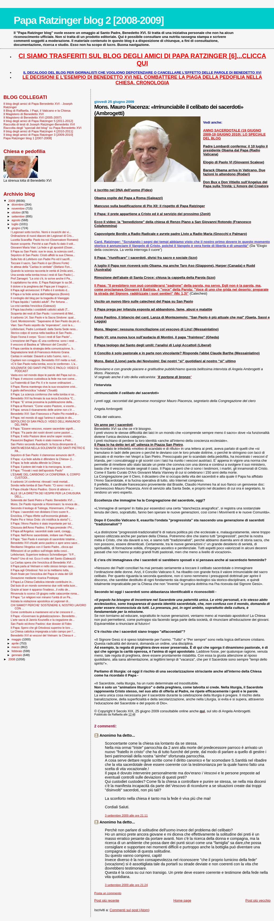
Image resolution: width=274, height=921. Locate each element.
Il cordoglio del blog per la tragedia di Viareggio (40, 298)
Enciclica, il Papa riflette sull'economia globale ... (41, 515)
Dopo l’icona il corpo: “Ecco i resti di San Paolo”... (41, 336)
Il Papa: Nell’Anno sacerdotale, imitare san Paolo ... (43, 535)
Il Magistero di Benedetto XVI (23, 114)
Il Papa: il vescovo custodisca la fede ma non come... (44, 378)
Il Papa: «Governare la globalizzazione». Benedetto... (44, 616)
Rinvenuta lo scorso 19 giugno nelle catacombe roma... (45, 593)
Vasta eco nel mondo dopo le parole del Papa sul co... (44, 375)
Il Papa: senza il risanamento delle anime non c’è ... (43, 409)
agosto (17, 220)
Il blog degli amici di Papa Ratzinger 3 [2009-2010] (38, 134)
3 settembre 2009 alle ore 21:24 (126, 885)
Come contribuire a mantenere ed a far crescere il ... (43, 612)
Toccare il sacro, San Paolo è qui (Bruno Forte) (40, 263)
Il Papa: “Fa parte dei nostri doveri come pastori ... (42, 432)
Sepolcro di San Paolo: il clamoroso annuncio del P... (43, 455)
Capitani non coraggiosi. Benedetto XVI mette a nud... (44, 360)
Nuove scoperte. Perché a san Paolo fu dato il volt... (43, 243)
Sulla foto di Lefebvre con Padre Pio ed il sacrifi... (41, 259)
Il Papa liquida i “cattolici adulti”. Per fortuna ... (39, 301)
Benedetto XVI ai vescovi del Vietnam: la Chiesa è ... (43, 635)
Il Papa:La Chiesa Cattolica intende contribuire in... (42, 581)
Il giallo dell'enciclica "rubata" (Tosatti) (34, 390)
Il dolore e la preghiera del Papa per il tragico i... (40, 286)
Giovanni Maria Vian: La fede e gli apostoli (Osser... (43, 247)
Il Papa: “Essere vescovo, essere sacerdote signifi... (43, 428)
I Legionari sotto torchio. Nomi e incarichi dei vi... (41, 232)
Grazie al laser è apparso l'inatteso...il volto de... (40, 589)
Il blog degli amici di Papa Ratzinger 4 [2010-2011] (38, 131)
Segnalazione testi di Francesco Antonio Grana (40, 352)
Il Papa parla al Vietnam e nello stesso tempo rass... (43, 566)
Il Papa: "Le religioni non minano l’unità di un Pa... (41, 597)
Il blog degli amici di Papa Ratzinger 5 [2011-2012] (38, 121)
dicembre (18, 204)
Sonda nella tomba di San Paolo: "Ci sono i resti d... (43, 485)
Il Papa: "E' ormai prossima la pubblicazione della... (42, 402)
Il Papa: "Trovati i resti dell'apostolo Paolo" (37, 470)
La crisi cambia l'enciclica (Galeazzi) (33, 305)
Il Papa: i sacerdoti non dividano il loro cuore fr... (40, 511)
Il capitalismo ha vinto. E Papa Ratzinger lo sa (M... (42, 282)
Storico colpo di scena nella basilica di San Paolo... (42, 332)
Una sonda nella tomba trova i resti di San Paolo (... (43, 274)
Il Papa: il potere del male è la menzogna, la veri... (42, 466)
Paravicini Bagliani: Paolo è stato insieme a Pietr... (42, 440)
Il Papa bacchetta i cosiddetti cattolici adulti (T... (40, 309)
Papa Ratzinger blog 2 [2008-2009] (89, 20)
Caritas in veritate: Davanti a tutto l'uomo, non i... (41, 356)
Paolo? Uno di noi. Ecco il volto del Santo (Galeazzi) (43, 558)
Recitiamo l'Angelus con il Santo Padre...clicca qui (42, 546)
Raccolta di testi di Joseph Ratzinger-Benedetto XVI (39, 124)
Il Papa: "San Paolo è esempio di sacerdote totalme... (44, 539)
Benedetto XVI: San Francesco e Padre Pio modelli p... (45, 413)
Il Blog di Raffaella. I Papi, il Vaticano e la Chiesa (36, 110)
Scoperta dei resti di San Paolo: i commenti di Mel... (43, 313)
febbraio (17, 651)
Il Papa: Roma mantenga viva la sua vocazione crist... (44, 386)
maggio (17, 639)
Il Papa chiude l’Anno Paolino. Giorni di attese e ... (42, 489)
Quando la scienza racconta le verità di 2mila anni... (43, 270)
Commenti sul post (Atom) (129, 910)
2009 (12, 200)
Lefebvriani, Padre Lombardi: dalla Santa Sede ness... (44, 329)
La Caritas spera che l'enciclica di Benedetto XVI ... (42, 562)
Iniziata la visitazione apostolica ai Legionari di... (40, 601)
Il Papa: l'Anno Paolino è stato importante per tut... (42, 523)
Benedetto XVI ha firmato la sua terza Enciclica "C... (43, 398)
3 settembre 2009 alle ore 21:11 (126, 815)
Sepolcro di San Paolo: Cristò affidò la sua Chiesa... (43, 255)
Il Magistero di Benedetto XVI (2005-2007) (32, 117)
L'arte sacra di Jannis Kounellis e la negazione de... (43, 619)
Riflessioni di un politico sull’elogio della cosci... (40, 550)
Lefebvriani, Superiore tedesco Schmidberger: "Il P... (43, 554)
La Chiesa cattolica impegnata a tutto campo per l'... (43, 631)
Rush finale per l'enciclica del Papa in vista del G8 (42, 573)
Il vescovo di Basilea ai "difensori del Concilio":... (41, 344)
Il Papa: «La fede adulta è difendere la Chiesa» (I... (42, 459)
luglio (15, 224)
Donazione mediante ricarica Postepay (35, 577)
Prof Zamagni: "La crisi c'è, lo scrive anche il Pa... (41, 278)
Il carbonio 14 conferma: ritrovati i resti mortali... (40, 481)
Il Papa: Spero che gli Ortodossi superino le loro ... (42, 627)
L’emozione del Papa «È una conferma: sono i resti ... (44, 340)
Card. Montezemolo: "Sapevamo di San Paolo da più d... (46, 321)
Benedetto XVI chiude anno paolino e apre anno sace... (45, 542)
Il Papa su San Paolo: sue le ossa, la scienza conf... (43, 251)
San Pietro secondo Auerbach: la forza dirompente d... (44, 444)
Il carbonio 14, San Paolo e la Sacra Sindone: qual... (43, 317)
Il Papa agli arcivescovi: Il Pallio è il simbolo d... (40, 290)
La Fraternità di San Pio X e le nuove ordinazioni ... (42, 382)
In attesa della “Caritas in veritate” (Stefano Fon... (41, 266)
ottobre (17, 212)
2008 (12, 659)
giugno (17, 228)
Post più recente (106, 900)
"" (174, 377)
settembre (19, 216)
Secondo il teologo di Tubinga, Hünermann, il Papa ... (44, 508)
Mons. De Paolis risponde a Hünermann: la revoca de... (45, 504)
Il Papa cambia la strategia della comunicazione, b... (43, 348)
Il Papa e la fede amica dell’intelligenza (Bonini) (40, 294)
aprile (16, 643)
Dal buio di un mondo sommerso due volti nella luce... (44, 585)
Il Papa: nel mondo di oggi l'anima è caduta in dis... (42, 417)
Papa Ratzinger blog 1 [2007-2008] (27, 138)
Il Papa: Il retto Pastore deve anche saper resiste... (42, 436)
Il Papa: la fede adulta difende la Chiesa (35, 462)
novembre (19, 208)
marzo (16, 647)
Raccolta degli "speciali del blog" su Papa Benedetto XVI (42, 127)
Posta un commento (107, 893)
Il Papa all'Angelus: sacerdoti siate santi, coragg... (41, 531)
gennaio (17, 655)
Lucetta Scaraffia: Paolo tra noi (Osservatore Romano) (44, 239)
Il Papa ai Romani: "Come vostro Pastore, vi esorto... (43, 406)
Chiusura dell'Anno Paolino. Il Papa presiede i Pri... (42, 527)
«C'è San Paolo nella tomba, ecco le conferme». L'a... (44, 363)
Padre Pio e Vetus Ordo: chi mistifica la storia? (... (41, 519)
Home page (182, 900)
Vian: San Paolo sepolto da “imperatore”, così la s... (43, 325)
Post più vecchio (258, 900)
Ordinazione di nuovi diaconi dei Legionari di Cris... (42, 235)
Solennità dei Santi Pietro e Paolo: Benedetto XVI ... (43, 500)
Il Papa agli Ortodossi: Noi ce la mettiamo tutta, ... (41, 570)
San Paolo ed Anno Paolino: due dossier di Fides (41, 623)
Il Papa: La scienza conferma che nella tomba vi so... (43, 394)
